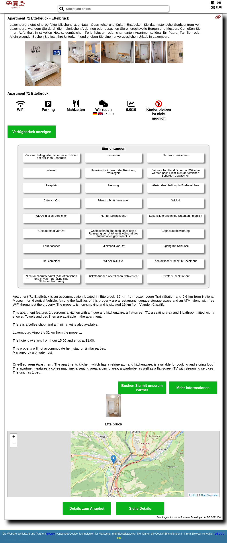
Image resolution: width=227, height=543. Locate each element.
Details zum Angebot (86, 508)
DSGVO (219, 533)
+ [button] (13, 437)
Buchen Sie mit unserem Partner (142, 388)
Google (50, 533)
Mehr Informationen (192, 388)
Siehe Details (140, 508)
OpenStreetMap (209, 495)
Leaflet (193, 495)
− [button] (13, 443)
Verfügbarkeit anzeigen (31, 132)
